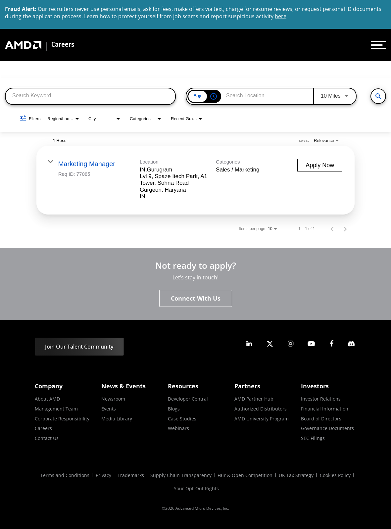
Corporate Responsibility (62, 418)
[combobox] (90, 96)
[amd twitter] (270, 343)
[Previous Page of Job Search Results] (332, 228)
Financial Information (324, 409)
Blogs (174, 409)
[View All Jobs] (378, 96)
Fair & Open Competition (245, 475)
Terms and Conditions (63, 475)
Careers (62, 45)
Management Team (56, 409)
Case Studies (182, 418)
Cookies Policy (336, 475)
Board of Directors (321, 418)
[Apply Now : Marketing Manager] (319, 165)
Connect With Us (195, 299)
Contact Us (47, 438)
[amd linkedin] (249, 343)
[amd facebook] (332, 343)
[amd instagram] (290, 343)
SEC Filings (313, 438)
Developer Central (188, 399)
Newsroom (113, 399)
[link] (195, 180)
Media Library (116, 418)
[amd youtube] (311, 343)
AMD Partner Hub (253, 399)
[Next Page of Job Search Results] (345, 228)
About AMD (47, 399)
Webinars (178, 428)
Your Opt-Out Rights (196, 489)
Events (108, 409)
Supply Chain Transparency (181, 475)
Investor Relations (321, 399)
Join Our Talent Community (79, 347)
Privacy (103, 475)
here (280, 16)
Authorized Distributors (260, 409)
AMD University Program (261, 418)
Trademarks (130, 475)
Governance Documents (327, 428)
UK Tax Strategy (297, 475)
